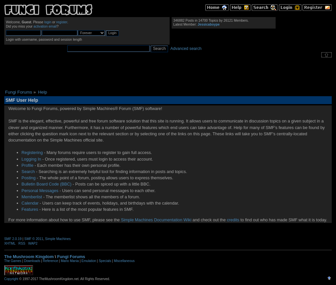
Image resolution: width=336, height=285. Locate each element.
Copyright (11, 279)
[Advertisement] (168, 73)
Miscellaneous (124, 261)
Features (30, 209)
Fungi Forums (71, 256)
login (48, 22)
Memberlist (32, 196)
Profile (27, 165)
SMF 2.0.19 (13, 239)
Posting (29, 177)
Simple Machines (58, 239)
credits (233, 219)
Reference (50, 261)
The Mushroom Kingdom (29, 256)
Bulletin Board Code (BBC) (47, 184)
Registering (32, 152)
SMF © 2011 (33, 239)
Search (28, 171)
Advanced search (185, 48)
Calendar (30, 203)
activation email (45, 26)
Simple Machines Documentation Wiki (156, 219)
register (61, 22)
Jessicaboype (209, 24)
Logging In (31, 159)
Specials (105, 261)
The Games (12, 261)
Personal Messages (40, 190)
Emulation (88, 261)
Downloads (32, 261)
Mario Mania (70, 261)
